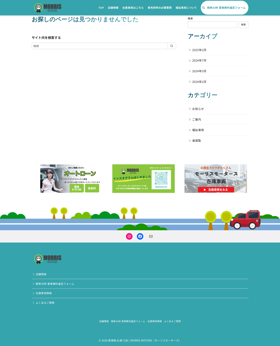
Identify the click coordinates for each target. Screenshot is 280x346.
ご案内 (196, 119)
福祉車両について (186, 7)
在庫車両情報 (44, 293)
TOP (101, 7)
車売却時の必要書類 (160, 7)
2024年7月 (199, 60)
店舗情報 (113, 7)
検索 (190, 18)
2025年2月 (199, 50)
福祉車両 (198, 130)
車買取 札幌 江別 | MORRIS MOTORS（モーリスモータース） (144, 340)
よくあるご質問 (45, 302)
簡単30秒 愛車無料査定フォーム (226, 7)
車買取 (196, 140)
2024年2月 (199, 81)
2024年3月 (199, 71)
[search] (171, 46)
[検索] (104, 46)
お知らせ (198, 109)
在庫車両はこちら (133, 7)
